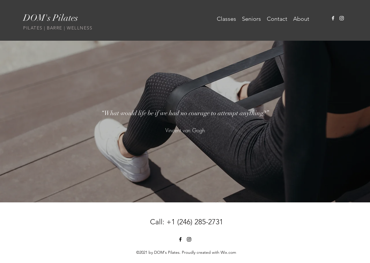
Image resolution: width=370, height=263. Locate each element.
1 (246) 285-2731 (197, 221)
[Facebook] (333, 18)
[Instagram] (342, 18)
